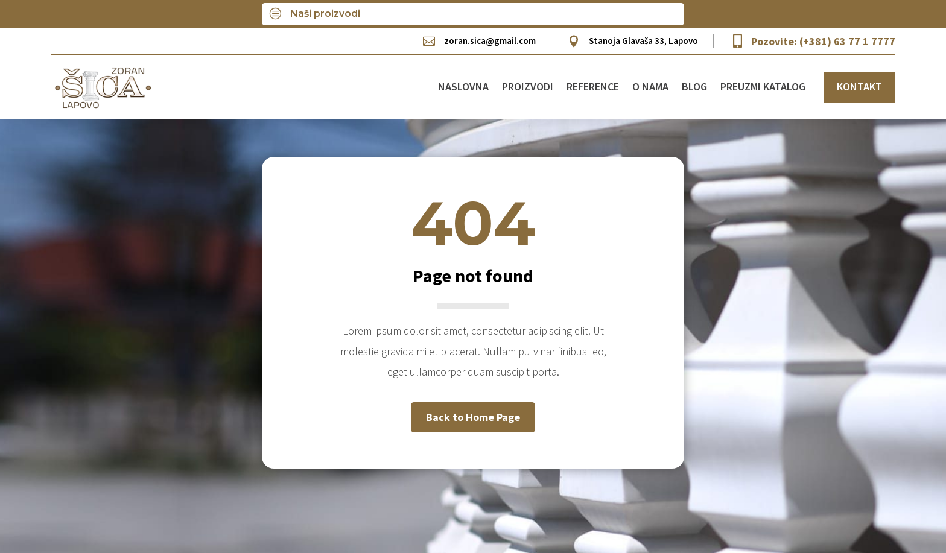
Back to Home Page (473, 417)
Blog (694, 86)
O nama (650, 86)
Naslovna (463, 86)
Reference (593, 86)
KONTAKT (859, 86)
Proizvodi (527, 86)
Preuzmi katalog (762, 86)
